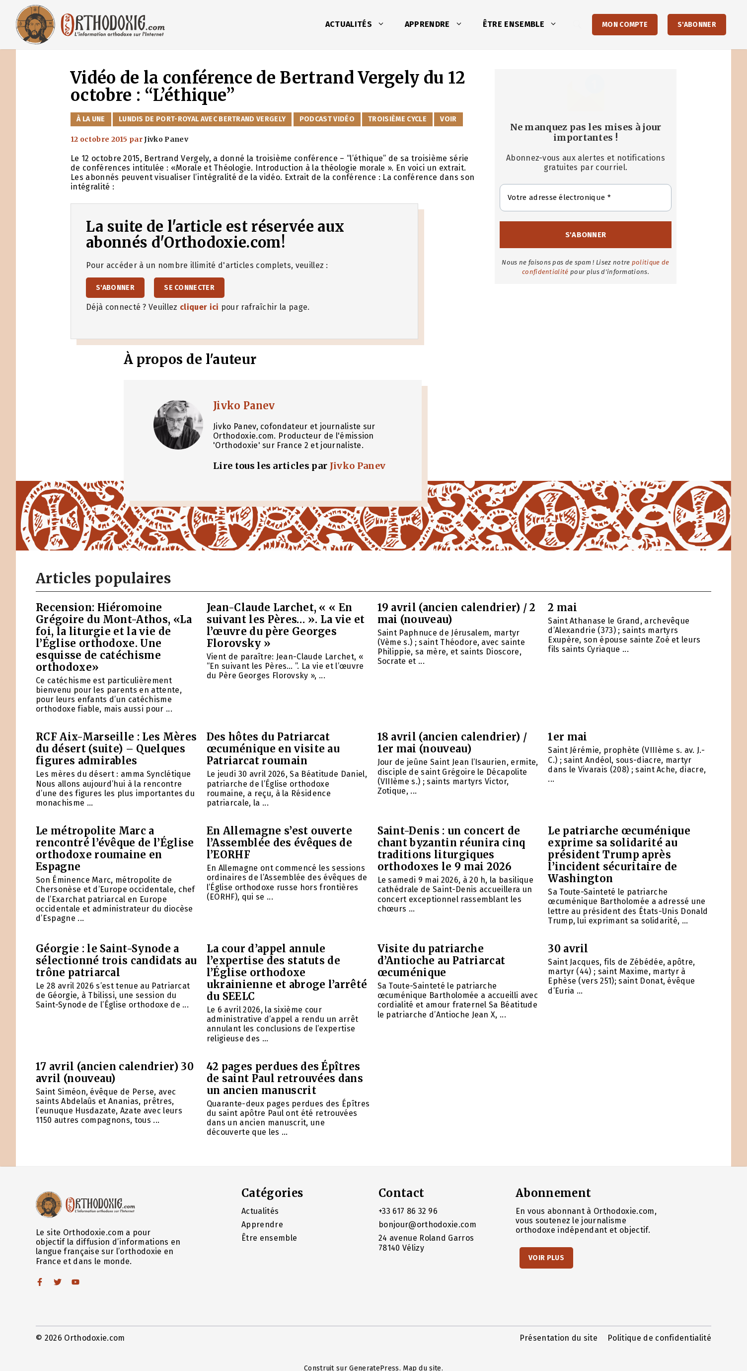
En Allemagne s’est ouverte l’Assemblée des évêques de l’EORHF (279, 842)
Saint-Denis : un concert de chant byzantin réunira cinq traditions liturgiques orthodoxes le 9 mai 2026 (451, 848)
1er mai (567, 737)
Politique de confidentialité (659, 1338)
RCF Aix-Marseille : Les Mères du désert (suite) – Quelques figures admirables (116, 749)
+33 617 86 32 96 (408, 1211)
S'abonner (696, 24)
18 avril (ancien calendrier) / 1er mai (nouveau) (452, 743)
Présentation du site (559, 1338)
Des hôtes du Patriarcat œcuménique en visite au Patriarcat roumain (273, 749)
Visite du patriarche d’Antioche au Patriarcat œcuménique (441, 960)
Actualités (360, 24)
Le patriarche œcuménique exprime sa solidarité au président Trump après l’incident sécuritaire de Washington (619, 854)
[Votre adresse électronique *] (586, 197)
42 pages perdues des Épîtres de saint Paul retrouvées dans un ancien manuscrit (285, 1078)
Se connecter (189, 287)
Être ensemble (525, 24)
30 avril (568, 948)
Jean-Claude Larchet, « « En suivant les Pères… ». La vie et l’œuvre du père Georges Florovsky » (286, 625)
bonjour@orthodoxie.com (427, 1224)
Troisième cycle (397, 119)
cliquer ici (199, 307)
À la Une (90, 119)
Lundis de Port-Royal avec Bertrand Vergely (202, 119)
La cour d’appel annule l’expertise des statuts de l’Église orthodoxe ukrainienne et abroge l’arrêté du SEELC (287, 972)
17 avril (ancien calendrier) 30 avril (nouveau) (115, 1072)
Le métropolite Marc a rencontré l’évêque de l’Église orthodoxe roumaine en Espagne (115, 848)
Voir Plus (546, 1258)
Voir (448, 119)
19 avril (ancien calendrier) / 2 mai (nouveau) (456, 613)
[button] (383, 24)
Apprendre (439, 24)
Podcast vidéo (327, 119)
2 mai (562, 607)
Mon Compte (625, 24)
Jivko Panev (244, 405)
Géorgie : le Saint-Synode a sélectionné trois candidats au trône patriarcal (116, 960)
